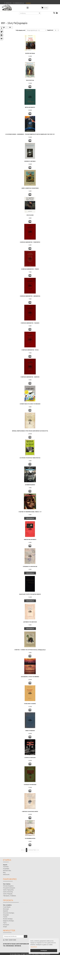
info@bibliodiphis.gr (19, 3)
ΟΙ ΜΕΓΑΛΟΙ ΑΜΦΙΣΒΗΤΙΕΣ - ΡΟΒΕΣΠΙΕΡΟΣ (30, 242)
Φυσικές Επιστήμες (8, 919)
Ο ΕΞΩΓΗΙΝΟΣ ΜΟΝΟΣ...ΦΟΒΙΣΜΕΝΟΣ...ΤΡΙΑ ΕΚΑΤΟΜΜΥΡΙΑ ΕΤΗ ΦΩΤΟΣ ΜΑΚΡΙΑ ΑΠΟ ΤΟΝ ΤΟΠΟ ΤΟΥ (30, 134)
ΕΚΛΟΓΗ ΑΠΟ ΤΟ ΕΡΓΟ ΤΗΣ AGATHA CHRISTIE (30, 594)
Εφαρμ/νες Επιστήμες (8, 920)
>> (38, 850)
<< (22, 850)
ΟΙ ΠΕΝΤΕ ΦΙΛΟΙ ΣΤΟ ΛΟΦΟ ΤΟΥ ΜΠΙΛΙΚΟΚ (30, 404)
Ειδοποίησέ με (30, 518)
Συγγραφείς (6, 868)
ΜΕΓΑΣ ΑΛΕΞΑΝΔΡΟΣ (30, 107)
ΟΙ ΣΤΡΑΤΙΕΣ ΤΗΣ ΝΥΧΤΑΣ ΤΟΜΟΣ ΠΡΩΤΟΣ (30, 457)
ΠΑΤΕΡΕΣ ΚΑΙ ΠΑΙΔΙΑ (30, 53)
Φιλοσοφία (6, 909)
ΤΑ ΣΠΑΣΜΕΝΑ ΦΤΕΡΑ (30, 838)
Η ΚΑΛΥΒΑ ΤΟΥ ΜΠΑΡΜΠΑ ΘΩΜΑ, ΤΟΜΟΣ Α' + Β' (30, 511)
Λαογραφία (6, 915)
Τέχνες (5, 922)
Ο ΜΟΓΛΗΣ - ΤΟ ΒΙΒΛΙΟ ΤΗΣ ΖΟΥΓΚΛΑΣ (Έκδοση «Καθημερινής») (30, 649)
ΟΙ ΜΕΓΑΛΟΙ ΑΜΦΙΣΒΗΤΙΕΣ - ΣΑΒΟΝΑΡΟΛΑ (30, 296)
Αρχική (5, 864)
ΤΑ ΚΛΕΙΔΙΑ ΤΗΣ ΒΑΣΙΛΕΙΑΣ (30, 784)
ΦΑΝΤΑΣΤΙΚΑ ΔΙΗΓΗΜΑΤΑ (30, 539)
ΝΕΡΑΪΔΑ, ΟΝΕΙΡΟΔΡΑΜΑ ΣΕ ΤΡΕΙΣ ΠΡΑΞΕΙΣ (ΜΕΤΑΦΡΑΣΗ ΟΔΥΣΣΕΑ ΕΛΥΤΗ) (30, 431)
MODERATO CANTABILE (30, 161)
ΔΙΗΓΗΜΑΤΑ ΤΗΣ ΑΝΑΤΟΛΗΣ (30, 622)
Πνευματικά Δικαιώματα (9, 888)
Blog (4, 872)
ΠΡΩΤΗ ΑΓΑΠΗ (30, 215)
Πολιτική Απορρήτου (8, 886)
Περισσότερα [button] (34, 946)
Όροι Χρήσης (6, 884)
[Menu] (27, 7)
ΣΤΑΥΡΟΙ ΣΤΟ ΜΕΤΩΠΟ (30, 757)
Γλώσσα (5, 917)
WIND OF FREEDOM (30, 730)
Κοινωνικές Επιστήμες (8, 913)
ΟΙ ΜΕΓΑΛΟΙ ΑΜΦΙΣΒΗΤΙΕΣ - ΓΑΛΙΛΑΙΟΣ (30, 323)
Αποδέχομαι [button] (43, 950)
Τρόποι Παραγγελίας (8, 890)
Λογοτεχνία (6, 924)
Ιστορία (5, 926)
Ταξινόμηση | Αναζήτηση (9, 895)
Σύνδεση (28, 3)
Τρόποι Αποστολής (8, 891)
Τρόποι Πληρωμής (7, 893)
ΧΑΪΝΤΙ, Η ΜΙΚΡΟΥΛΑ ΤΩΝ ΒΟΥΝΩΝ (30, 188)
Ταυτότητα (5, 866)
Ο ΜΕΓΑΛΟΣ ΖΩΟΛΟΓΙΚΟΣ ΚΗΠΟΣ (30, 811)
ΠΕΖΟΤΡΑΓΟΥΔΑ (30, 80)
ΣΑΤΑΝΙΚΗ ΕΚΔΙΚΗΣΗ (30, 484)
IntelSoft (48, 954)
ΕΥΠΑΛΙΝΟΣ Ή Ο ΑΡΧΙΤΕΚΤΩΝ (30, 566)
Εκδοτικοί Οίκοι (7, 870)
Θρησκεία (5, 911)
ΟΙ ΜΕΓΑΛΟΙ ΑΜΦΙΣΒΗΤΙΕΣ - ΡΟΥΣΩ (30, 350)
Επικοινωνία (6, 874)
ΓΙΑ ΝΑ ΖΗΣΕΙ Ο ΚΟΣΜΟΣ (30, 703)
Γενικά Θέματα (6, 907)
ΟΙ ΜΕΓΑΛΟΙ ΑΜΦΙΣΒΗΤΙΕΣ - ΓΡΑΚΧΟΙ (30, 269)
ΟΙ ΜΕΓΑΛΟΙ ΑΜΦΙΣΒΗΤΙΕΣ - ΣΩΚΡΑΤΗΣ (30, 377)
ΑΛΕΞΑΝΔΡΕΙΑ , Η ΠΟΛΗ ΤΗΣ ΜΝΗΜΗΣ (30, 676)
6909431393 (8, 3)
